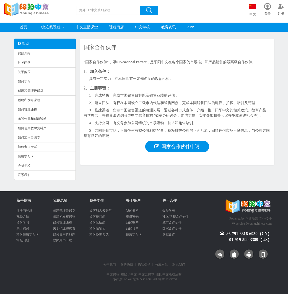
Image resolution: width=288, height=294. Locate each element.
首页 (23, 27)
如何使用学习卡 (27, 234)
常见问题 (24, 62)
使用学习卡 (26, 156)
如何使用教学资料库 (32, 128)
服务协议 (126, 264)
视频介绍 (24, 53)
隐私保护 (144, 264)
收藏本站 (161, 264)
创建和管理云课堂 (30, 90)
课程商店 (116, 27)
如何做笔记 (97, 228)
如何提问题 (97, 216)
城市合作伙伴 (172, 222)
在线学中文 (129, 274)
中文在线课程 (52, 27)
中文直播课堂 (87, 27)
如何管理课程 (27, 109)
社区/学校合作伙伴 (175, 216)
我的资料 (132, 210)
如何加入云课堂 (29, 137)
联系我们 (24, 175)
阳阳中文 (162, 274)
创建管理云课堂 (64, 210)
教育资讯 (168, 27)
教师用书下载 (62, 240)
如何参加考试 (27, 147)
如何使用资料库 (64, 234)
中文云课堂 (146, 274)
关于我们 (109, 264)
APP (190, 27)
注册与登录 (24, 210)
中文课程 (112, 274)
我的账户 (132, 222)
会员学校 (24, 165)
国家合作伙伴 (172, 228)
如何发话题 (97, 222)
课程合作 (168, 234)
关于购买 (24, 72)
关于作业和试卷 (64, 228)
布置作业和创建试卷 (32, 119)
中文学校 (142, 27)
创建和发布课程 (29, 100)
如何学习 (24, 81)
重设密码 (132, 216)
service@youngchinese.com (254, 223)
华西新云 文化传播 (258, 218)
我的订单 (132, 228)
